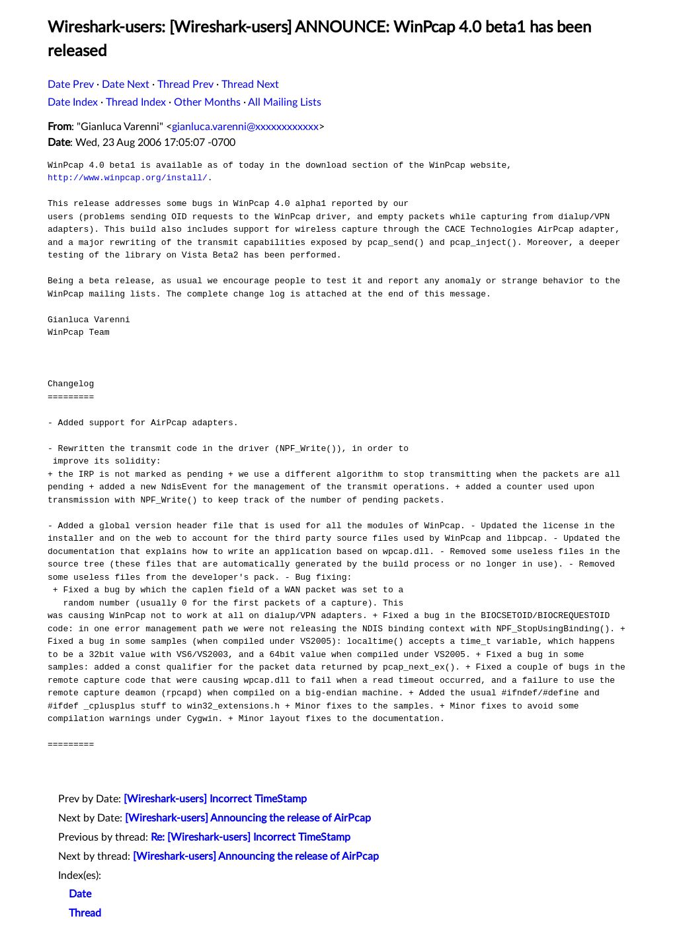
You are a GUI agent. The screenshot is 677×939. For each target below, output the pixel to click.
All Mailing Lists (284, 102)
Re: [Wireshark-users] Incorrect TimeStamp (250, 837)
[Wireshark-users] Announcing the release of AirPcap (248, 818)
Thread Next (250, 84)
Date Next (125, 84)
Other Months (207, 102)
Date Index (73, 102)
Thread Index (136, 102)
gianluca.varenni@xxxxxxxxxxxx (245, 127)
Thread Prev (185, 84)
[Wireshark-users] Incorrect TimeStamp (215, 799)
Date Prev (71, 84)
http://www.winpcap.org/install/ (128, 178)
